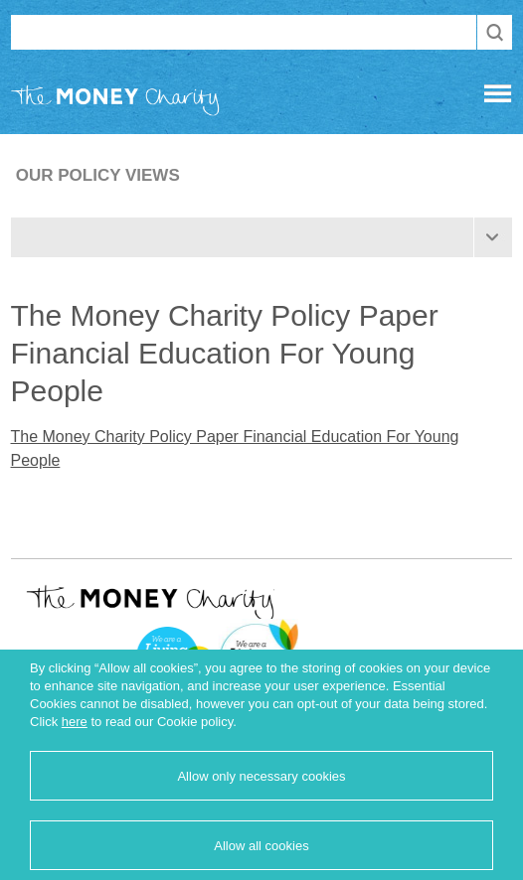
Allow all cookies (261, 845)
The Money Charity (115, 104)
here (74, 721)
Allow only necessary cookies (261, 776)
